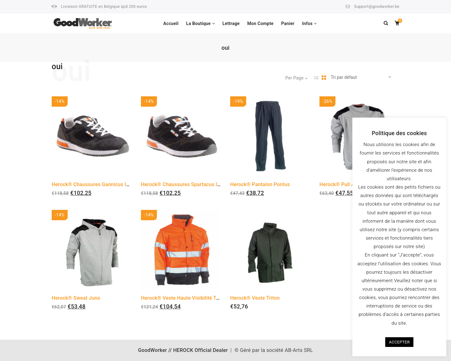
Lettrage (231, 23)
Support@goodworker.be (376, 6)
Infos (307, 23)
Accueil (171, 23)
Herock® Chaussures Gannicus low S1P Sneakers (109, 184)
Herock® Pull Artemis (344, 184)
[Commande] (362, 77)
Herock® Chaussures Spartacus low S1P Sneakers (199, 184)
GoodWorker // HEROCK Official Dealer (183, 350)
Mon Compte (260, 23)
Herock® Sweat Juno (76, 298)
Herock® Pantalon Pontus (260, 184)
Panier (287, 23)
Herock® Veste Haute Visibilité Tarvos (185, 298)
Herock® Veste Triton (255, 298)
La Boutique (198, 23)
